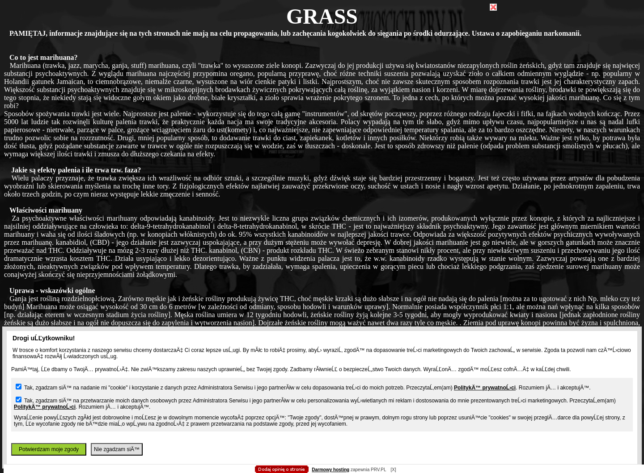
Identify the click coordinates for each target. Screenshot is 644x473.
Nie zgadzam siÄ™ (117, 449)
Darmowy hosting (330, 469)
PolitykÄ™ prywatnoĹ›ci (485, 388)
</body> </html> (322, 44)
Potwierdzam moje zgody (49, 449)
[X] (393, 469)
